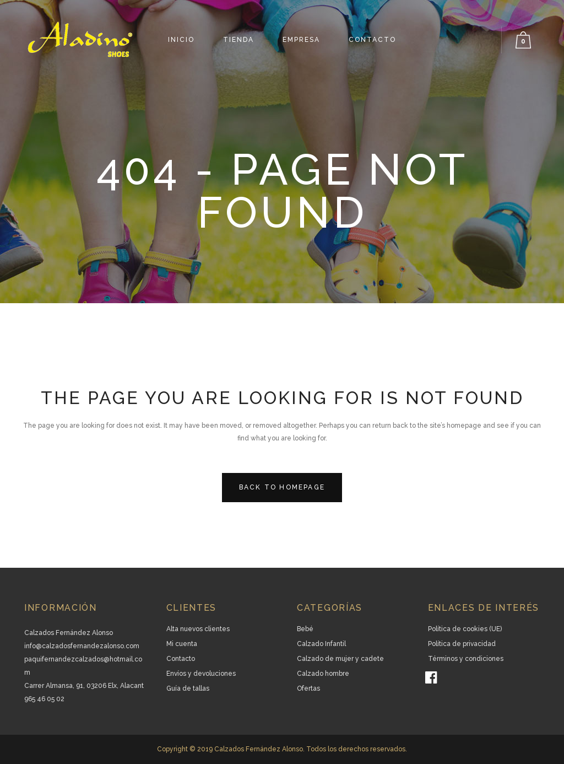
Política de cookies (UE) (465, 629)
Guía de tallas (187, 688)
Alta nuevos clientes (198, 629)
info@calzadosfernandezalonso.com (81, 646)
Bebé (305, 629)
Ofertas (308, 688)
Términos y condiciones (465, 658)
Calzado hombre (323, 673)
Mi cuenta (181, 644)
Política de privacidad (462, 644)
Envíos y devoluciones (201, 673)
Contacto (180, 658)
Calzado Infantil (321, 644)
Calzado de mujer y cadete (340, 658)
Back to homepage (282, 487)
